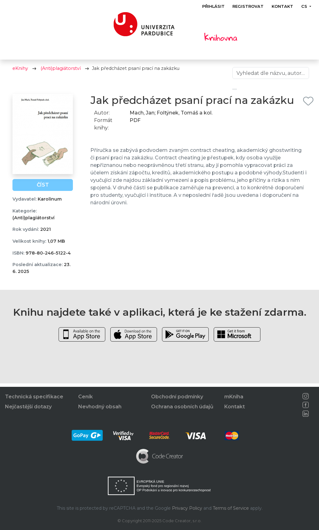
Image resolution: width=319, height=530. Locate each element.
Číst (43, 188)
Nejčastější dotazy (28, 407)
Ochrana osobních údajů (182, 407)
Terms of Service (231, 508)
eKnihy (20, 72)
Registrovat (248, 6)
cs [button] (304, 6)
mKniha (233, 397)
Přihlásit (213, 6)
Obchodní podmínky (177, 397)
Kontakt (282, 6)
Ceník (85, 397)
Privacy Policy (187, 508)
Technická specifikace (34, 397)
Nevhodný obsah (99, 407)
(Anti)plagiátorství (60, 72)
